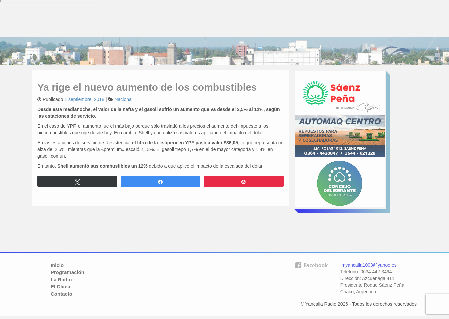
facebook (311, 276)
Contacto (61, 294)
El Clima (60, 286)
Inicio (57, 265)
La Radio (61, 279)
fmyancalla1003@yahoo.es (368, 265)
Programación (67, 272)
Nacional (123, 99)
